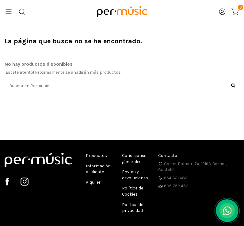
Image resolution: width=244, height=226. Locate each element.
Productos (96, 155)
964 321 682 (172, 178)
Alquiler (93, 182)
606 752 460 (173, 186)
